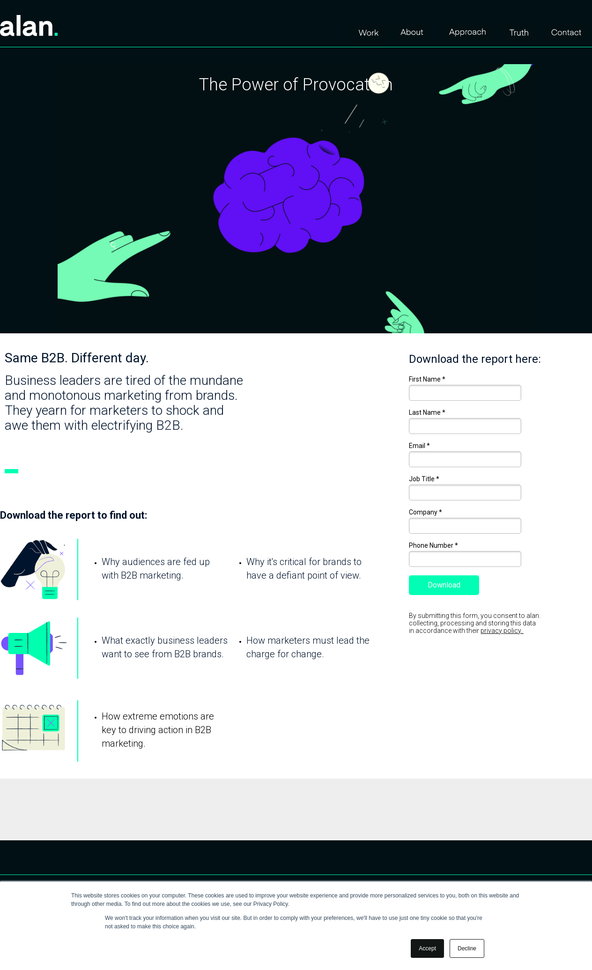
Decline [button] (467, 948)
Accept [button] (427, 948)
